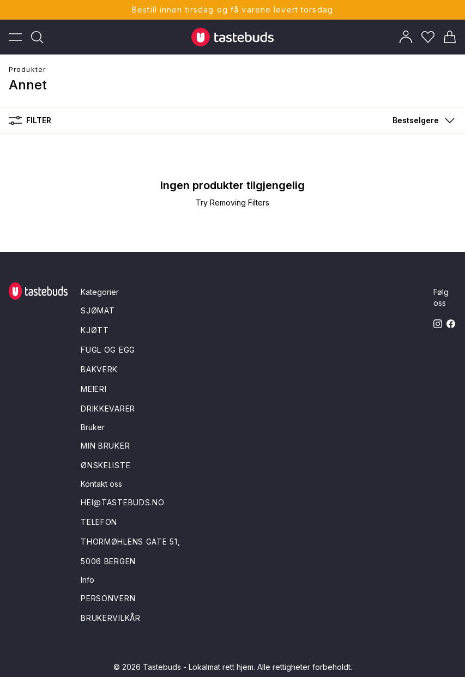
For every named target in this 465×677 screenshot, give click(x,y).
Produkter (27, 69)
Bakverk (99, 369)
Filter (30, 120)
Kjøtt (95, 330)
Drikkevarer (108, 408)
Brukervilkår (110, 617)
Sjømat (97, 310)
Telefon (99, 522)
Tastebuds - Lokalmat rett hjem (198, 667)
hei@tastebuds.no (122, 502)
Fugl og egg (108, 349)
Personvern (108, 598)
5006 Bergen (108, 561)
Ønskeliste (105, 465)
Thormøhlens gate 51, (130, 541)
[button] (421, 120)
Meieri (93, 389)
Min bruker (105, 445)
